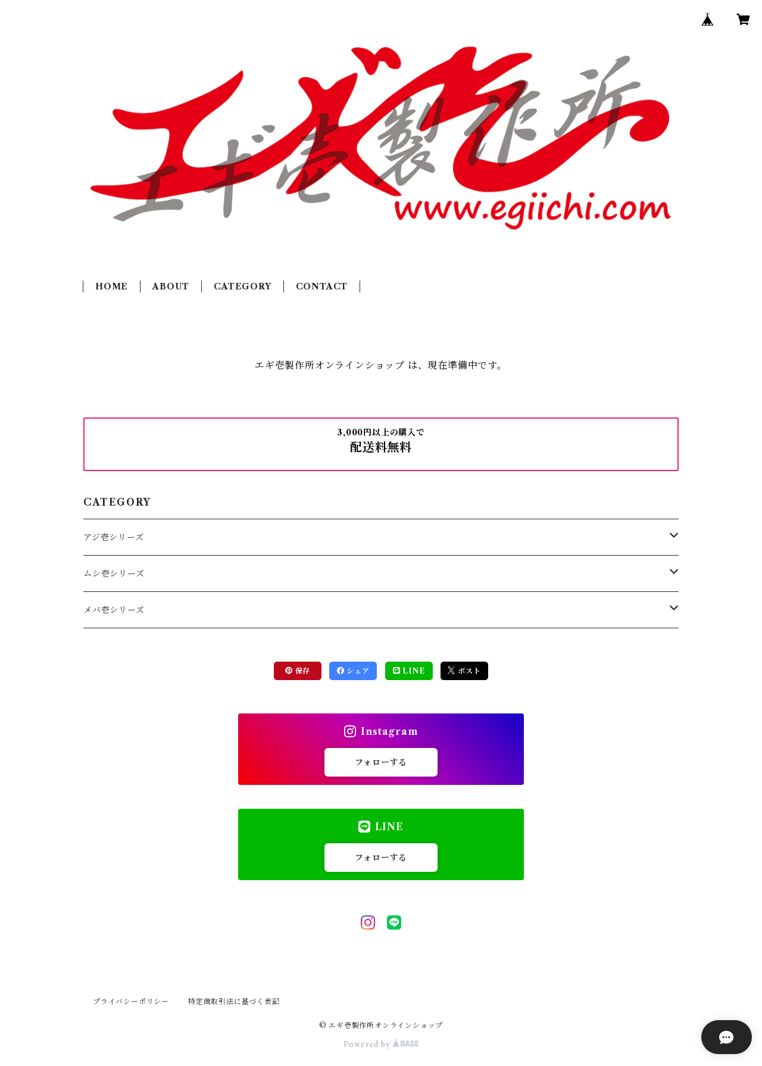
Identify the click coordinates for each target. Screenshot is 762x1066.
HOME (111, 286)
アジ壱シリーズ (113, 537)
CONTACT (322, 286)
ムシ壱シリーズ (114, 573)
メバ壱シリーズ (114, 609)
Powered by (381, 1044)
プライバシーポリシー (131, 1001)
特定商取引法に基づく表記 (234, 1001)
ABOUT (170, 286)
